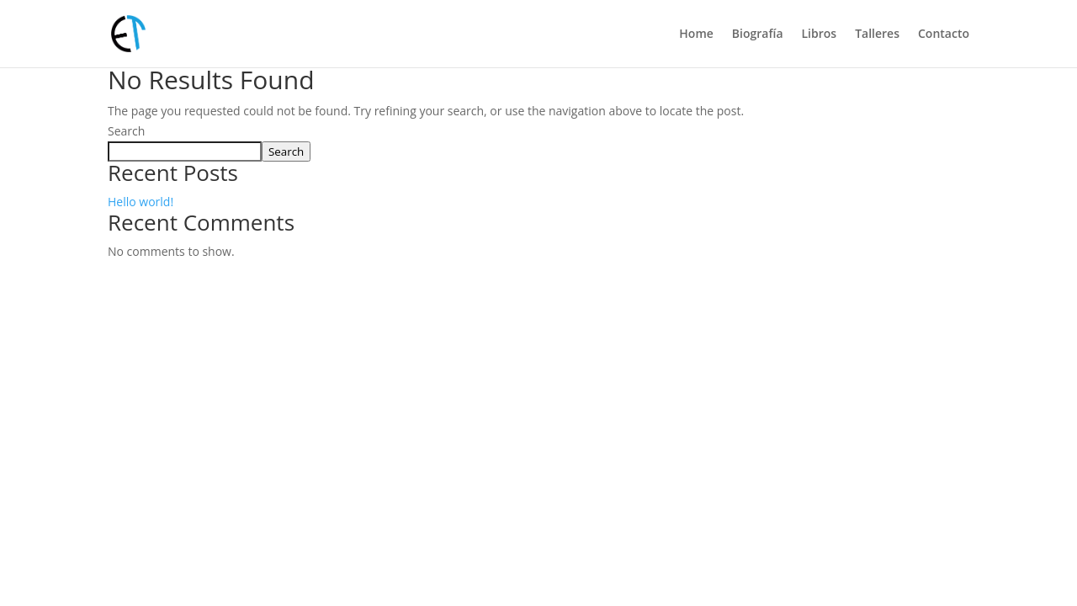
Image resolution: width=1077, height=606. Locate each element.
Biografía (757, 34)
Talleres (877, 34)
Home (696, 34)
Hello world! (140, 202)
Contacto (943, 34)
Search (126, 131)
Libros (819, 34)
